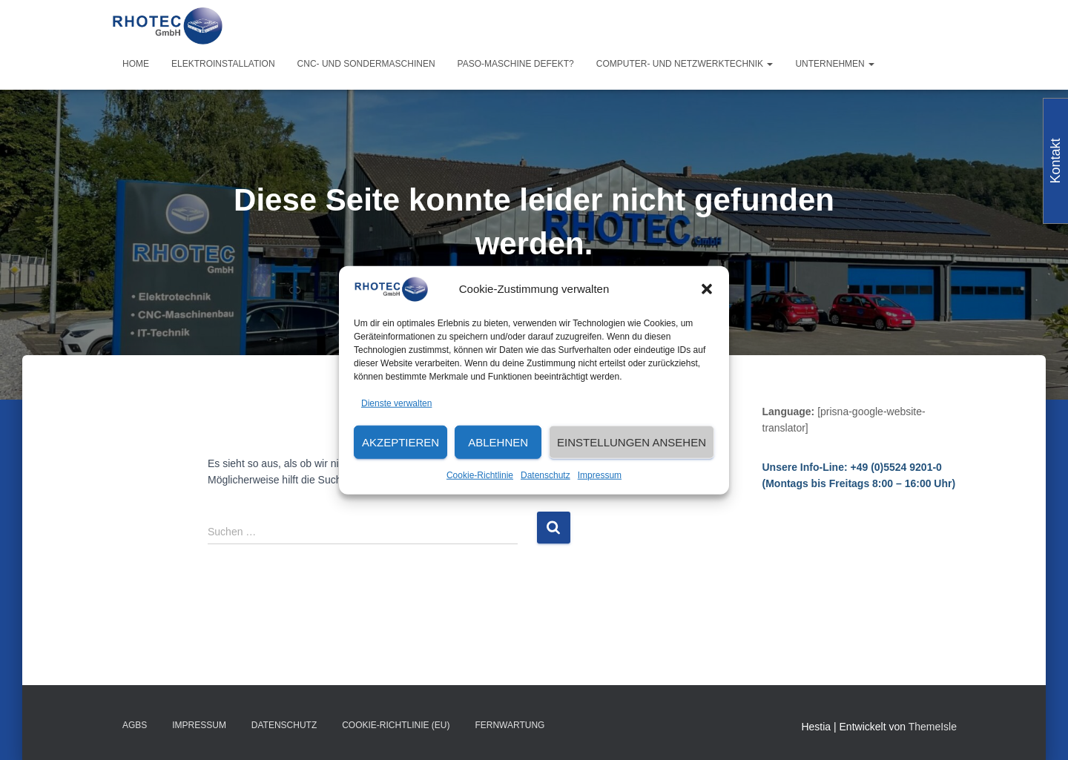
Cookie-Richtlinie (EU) (395, 725)
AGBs (134, 725)
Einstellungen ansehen (631, 442)
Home (135, 64)
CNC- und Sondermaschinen (366, 64)
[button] (706, 289)
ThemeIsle (933, 727)
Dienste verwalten (396, 402)
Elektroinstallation (223, 64)
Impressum (600, 475)
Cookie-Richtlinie (479, 475)
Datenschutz (545, 475)
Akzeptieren (400, 442)
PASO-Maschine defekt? (516, 64)
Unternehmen (834, 64)
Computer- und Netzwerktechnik (685, 64)
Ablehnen (498, 442)
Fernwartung (509, 725)
